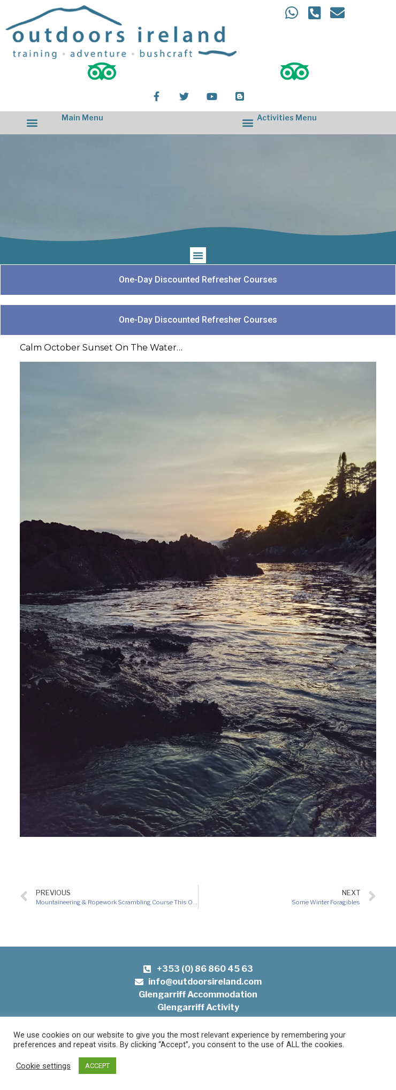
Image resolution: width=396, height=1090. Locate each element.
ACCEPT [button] (97, 1066)
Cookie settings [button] (43, 1066)
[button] (32, 123)
